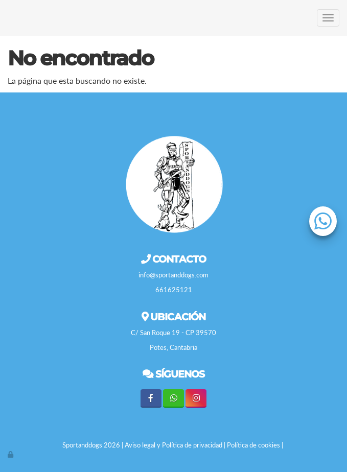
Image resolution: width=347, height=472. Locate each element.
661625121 (173, 290)
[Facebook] (151, 398)
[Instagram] (196, 398)
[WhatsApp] (173, 398)
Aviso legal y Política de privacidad (173, 445)
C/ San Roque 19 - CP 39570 (173, 332)
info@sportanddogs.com (173, 275)
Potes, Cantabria (173, 347)
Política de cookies (253, 445)
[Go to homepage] (5, 18)
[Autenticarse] (11, 454)
